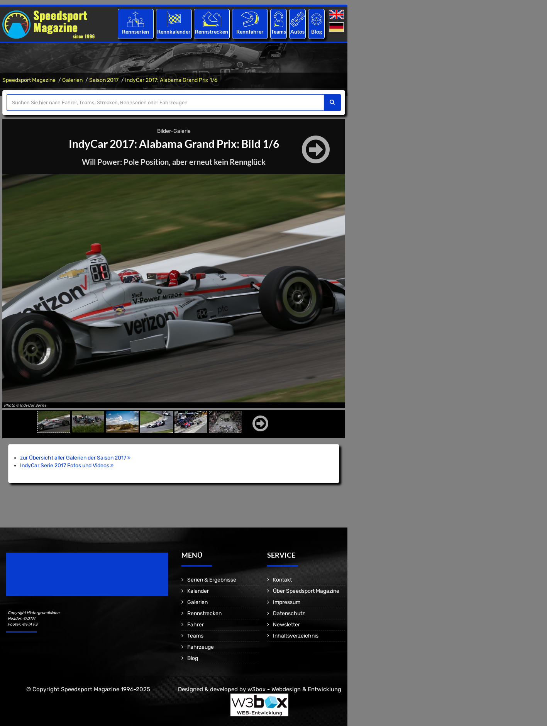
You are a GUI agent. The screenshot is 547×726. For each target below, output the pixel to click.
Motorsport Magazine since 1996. (50, 579)
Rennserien (135, 31)
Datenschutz (289, 613)
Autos (297, 31)
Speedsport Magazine (29, 80)
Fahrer (195, 624)
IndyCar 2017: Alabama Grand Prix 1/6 (171, 80)
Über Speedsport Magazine (306, 591)
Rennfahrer (250, 31)
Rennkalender (173, 31)
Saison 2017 (104, 80)
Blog (316, 31)
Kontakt (282, 580)
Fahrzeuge (200, 647)
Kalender (198, 591)
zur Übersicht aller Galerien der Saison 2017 (75, 458)
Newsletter (286, 624)
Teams (278, 31)
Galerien (72, 80)
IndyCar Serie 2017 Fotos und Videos (66, 465)
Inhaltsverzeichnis (295, 636)
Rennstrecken (212, 31)
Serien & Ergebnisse (211, 580)
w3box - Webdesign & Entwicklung (294, 689)
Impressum (286, 602)
